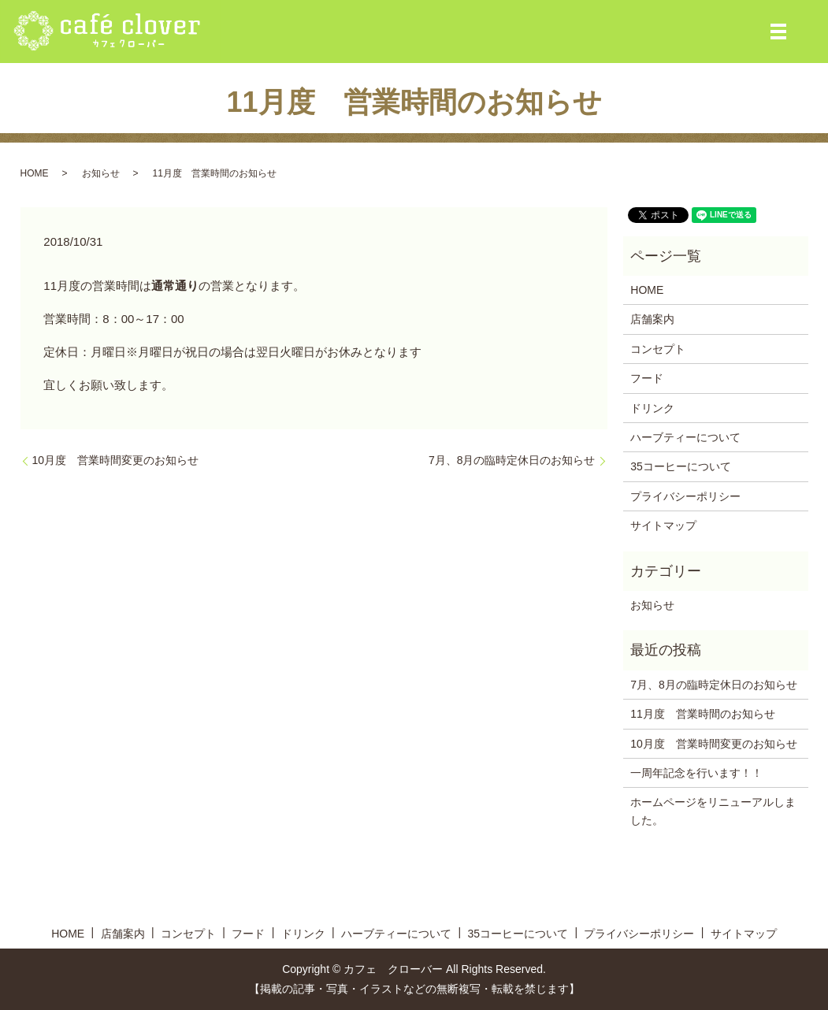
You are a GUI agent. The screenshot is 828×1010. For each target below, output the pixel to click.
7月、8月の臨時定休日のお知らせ (512, 460)
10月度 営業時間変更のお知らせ (115, 460)
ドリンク (652, 408)
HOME (34, 173)
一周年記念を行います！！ (696, 773)
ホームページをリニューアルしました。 (713, 811)
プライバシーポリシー (685, 496)
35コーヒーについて (680, 466)
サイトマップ (663, 525)
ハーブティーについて (685, 437)
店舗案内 (652, 319)
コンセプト (657, 349)
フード (646, 378)
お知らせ (101, 173)
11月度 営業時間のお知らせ (702, 713)
